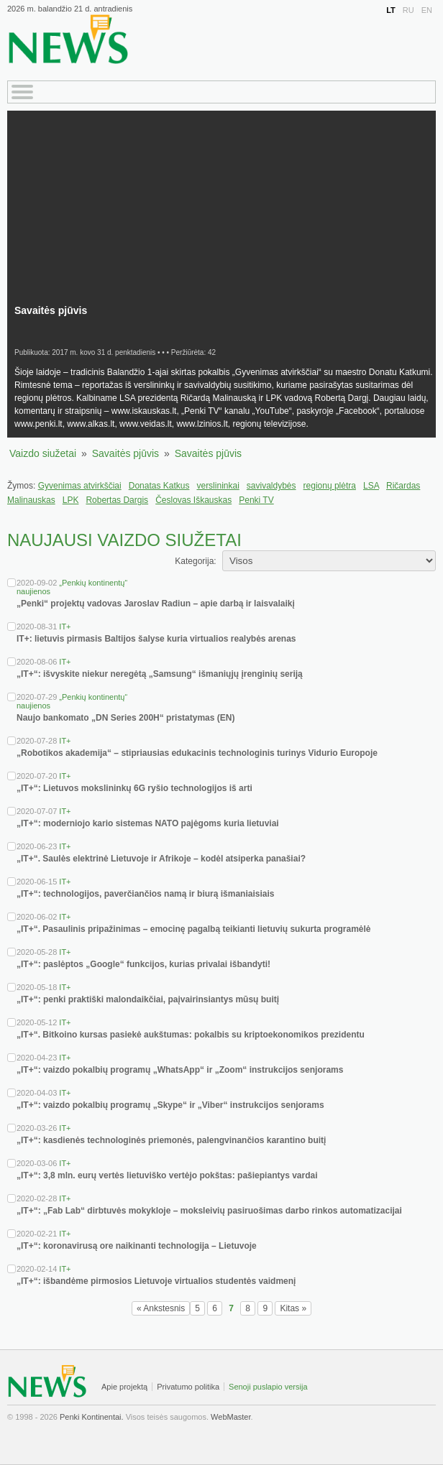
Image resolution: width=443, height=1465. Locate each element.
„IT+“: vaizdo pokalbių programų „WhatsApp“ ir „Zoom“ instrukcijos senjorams (180, 1070)
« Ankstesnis (161, 1308)
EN (426, 10)
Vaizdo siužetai (42, 453)
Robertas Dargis (117, 500)
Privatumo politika (188, 1386)
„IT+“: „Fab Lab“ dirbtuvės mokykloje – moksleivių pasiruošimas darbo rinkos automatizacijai (209, 1211)
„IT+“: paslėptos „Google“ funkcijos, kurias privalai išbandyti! (143, 964)
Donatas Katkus (159, 486)
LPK (71, 500)
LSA (371, 486)
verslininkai (217, 486)
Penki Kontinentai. (92, 1417)
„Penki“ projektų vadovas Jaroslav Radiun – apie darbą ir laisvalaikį (156, 604)
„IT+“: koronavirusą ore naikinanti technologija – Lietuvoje (137, 1246)
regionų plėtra (329, 486)
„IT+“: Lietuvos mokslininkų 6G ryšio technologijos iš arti (134, 788)
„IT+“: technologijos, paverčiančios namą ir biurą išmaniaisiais (145, 894)
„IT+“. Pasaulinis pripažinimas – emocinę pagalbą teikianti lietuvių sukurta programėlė (194, 929)
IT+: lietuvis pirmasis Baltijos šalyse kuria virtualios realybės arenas (156, 639)
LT (391, 10)
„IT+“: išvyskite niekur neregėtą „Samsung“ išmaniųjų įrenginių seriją (160, 674)
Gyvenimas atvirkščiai (80, 486)
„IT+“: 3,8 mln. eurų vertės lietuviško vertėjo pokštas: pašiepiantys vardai (167, 1175)
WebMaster (230, 1417)
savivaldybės (271, 486)
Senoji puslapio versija (268, 1386)
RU (408, 10)
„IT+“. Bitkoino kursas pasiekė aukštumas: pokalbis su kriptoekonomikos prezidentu (191, 1035)
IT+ (64, 626)
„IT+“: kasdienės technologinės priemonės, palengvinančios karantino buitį (171, 1140)
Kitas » (293, 1308)
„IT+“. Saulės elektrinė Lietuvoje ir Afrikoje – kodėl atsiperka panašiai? (161, 859)
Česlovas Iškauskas (193, 500)
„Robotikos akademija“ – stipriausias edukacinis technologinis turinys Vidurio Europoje (197, 753)
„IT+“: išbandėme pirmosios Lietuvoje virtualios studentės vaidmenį (156, 1281)
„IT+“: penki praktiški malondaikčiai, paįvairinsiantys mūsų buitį (148, 999)
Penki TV (256, 500)
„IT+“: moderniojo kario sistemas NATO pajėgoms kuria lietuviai (148, 823)
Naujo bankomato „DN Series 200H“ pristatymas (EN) (125, 718)
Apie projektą (124, 1386)
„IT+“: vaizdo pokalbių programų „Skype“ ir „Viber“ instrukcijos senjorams (170, 1105)
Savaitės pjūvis (125, 453)
